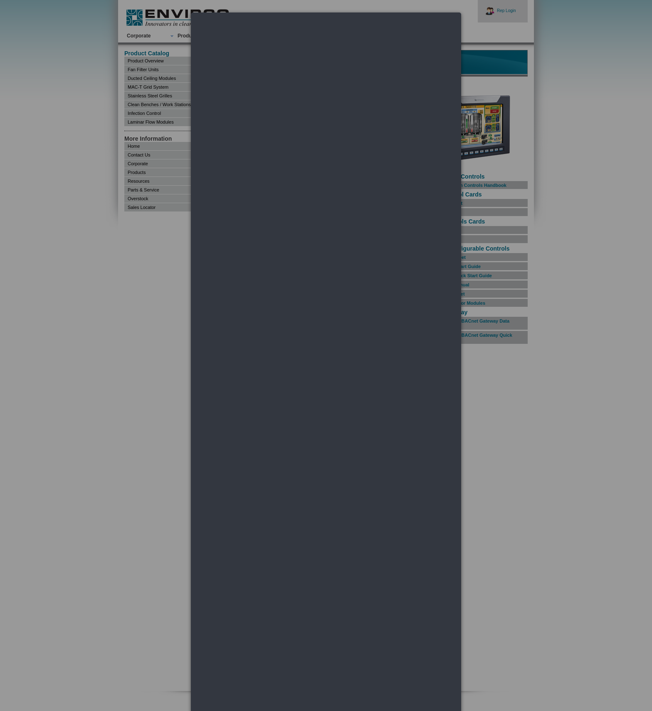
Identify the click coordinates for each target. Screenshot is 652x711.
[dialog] (326, 43)
